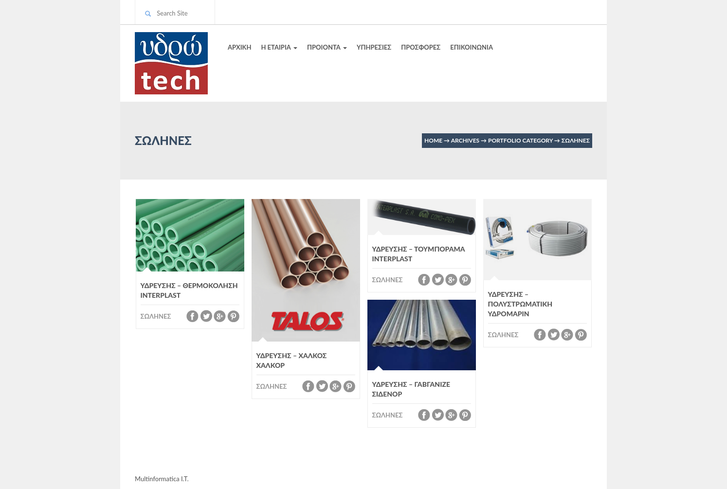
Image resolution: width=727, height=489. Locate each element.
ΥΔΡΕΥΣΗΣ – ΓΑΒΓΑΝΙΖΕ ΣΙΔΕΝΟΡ (411, 389)
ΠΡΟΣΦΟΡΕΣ (420, 47)
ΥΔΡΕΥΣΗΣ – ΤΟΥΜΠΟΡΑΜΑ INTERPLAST (418, 254)
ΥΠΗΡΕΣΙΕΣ (374, 47)
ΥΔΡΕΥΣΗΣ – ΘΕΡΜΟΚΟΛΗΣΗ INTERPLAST (189, 290)
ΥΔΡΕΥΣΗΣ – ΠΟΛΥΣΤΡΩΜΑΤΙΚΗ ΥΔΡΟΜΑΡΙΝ (520, 304)
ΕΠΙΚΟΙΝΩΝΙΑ (471, 47)
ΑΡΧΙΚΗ (239, 47)
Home (433, 140)
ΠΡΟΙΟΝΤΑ (327, 47)
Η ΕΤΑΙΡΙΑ (279, 47)
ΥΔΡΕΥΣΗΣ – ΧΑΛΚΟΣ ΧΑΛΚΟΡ (291, 360)
